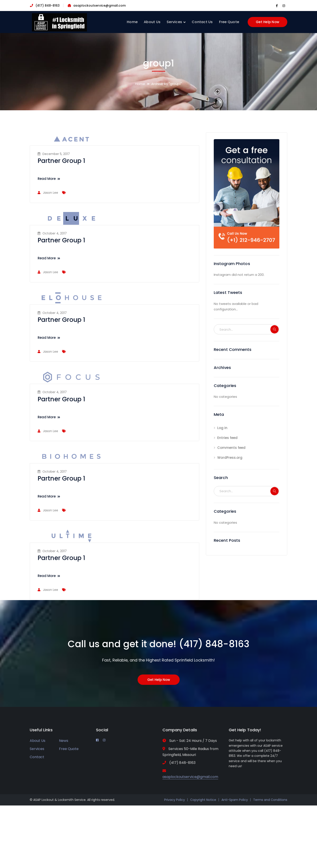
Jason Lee (50, 192)
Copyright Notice (203, 800)
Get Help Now (267, 22)
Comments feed (231, 447)
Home (140, 83)
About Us (37, 740)
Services (37, 748)
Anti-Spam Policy (234, 800)
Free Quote (69, 748)
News (63, 740)
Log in (222, 428)
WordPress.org (229, 457)
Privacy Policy (174, 800)
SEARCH (274, 329)
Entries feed (227, 437)
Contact (37, 756)
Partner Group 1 (61, 161)
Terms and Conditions (270, 800)
